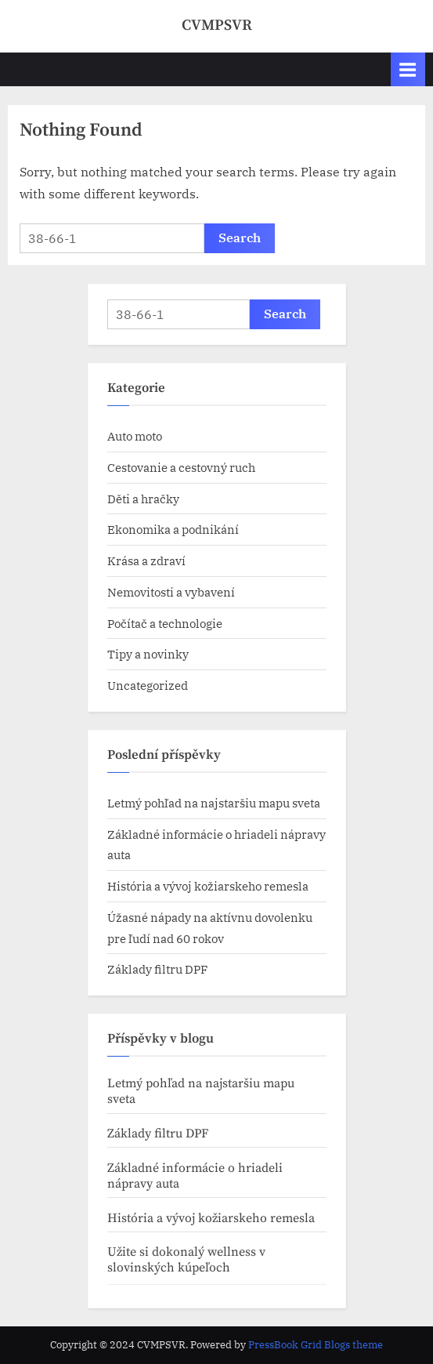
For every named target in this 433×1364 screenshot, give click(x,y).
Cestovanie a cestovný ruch (181, 467)
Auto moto (134, 436)
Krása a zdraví (146, 560)
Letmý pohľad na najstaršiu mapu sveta (215, 803)
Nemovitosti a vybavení (171, 592)
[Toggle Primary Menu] (408, 69)
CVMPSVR (217, 25)
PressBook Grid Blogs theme (315, 1344)
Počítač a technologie (164, 623)
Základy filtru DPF (157, 969)
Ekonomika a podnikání (173, 529)
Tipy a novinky (148, 654)
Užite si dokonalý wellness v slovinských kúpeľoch (186, 1259)
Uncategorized (147, 685)
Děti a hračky (143, 498)
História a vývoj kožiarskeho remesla (208, 886)
